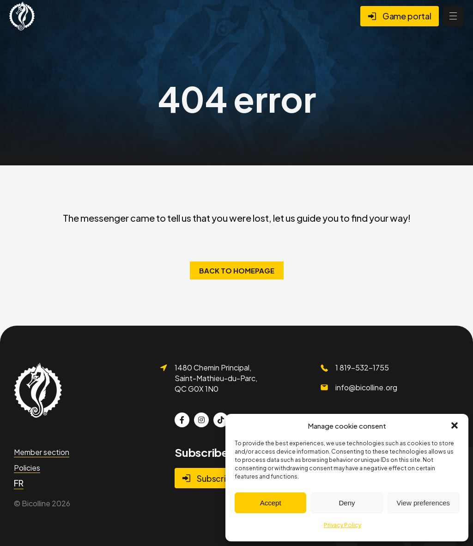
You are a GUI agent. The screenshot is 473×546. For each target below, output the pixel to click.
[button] (454, 425)
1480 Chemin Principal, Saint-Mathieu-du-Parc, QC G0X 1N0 (216, 378)
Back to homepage (236, 270)
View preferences (423, 503)
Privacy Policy (342, 525)
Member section (41, 452)
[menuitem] (19, 483)
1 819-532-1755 (362, 367)
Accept (270, 503)
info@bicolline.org (366, 387)
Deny (347, 503)
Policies (27, 468)
